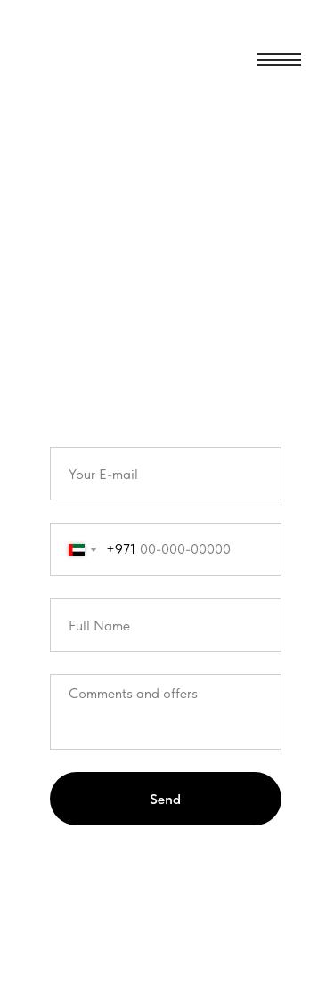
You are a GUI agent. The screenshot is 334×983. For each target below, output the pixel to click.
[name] (165, 625)
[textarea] (165, 712)
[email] (165, 473)
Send (165, 799)
